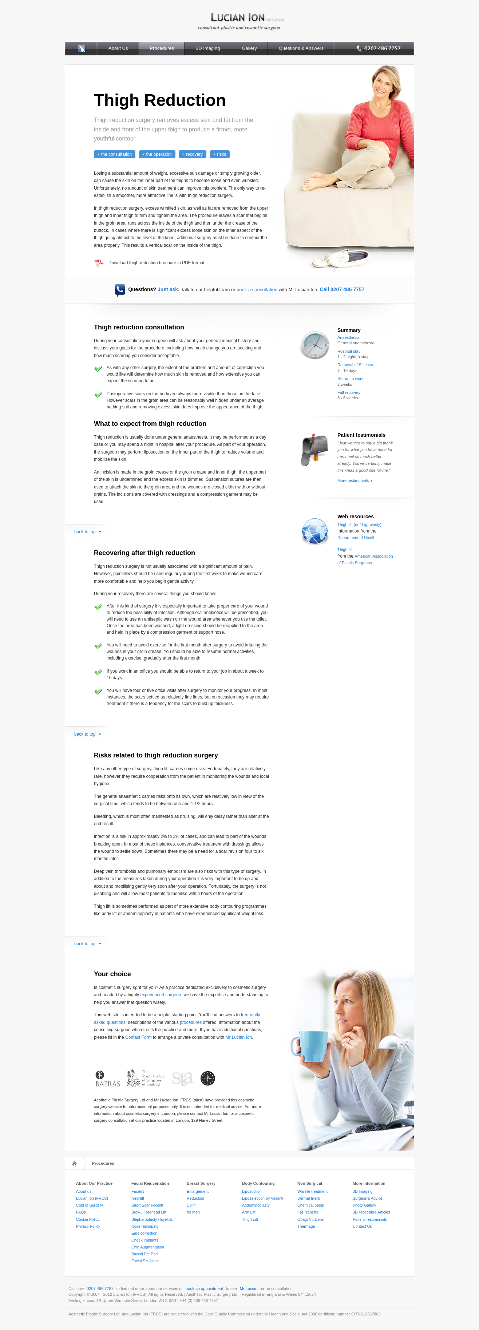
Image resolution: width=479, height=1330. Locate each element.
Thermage (306, 1226)
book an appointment (204, 1288)
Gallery (249, 48)
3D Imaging (208, 48)
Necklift (137, 1198)
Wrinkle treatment (312, 1191)
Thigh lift (345, 549)
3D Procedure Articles (371, 1212)
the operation (159, 154)
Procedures (162, 48)
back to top (85, 531)
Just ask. (168, 289)
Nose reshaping (144, 1226)
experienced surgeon (160, 994)
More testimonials (353, 480)
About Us (118, 48)
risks (221, 154)
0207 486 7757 (100, 1288)
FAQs (81, 1212)
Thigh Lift (250, 1219)
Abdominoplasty (256, 1205)
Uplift (191, 1205)
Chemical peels (310, 1205)
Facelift (137, 1191)
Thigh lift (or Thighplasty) (359, 524)
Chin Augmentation (147, 1247)
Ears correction (144, 1233)
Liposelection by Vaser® (263, 1198)
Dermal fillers (308, 1198)
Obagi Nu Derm (310, 1219)
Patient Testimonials (370, 1219)
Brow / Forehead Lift (148, 1212)
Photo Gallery (364, 1205)
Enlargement (198, 1191)
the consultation (116, 154)
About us (83, 1191)
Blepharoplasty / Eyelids (152, 1219)
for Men (193, 1212)
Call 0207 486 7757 (342, 289)
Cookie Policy (87, 1219)
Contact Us (362, 1226)
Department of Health (356, 537)
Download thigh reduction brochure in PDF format (156, 262)
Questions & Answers (301, 48)
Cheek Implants (144, 1240)
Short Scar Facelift (147, 1205)
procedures (191, 1022)
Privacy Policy (88, 1226)
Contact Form (138, 1037)
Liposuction (252, 1191)
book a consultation (257, 289)
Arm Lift (249, 1212)
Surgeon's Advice (368, 1198)
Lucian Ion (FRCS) (92, 1198)
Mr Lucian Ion (239, 1037)
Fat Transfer (307, 1212)
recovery (194, 154)
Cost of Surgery (89, 1205)
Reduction (195, 1198)
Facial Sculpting (145, 1261)
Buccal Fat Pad (144, 1254)
